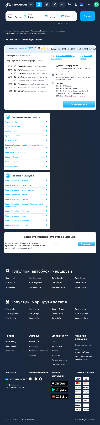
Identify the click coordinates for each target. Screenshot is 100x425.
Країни (54, 342)
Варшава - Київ (35, 287)
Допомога (10, 351)
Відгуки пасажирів (59, 360)
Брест (21, 91)
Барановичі (22, 87)
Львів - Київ (56, 318)
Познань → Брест (12, 140)
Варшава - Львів (58, 287)
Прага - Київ (10, 278)
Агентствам (33, 346)
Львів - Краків (57, 278)
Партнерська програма (38, 351)
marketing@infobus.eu (15, 387)
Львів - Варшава (35, 283)
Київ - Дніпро (34, 314)
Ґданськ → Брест (12, 166)
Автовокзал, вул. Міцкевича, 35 (36, 91)
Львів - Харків (80, 287)
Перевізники (57, 351)
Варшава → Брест (12, 122)
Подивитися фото (22, 55)
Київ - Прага (10, 283)
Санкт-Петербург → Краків (16, 216)
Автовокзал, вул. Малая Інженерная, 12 (37, 70)
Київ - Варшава (35, 278)
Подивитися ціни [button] (79, 104)
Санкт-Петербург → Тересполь (18, 185)
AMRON (28, 48)
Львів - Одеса (80, 309)
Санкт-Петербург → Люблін (16, 194)
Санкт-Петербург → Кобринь (17, 220)
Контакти (11, 372)
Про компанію (11, 346)
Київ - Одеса (34, 309)
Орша (20, 80)
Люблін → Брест (12, 131)
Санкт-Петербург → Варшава (17, 180)
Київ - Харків (11, 318)
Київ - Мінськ (57, 283)
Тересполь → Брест (13, 126)
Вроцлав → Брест (12, 136)
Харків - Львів (80, 283)
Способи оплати (58, 364)
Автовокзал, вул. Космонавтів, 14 (38, 77)
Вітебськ (21, 77)
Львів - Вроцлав (12, 287)
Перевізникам (34, 342)
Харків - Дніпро (58, 309)
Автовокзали (57, 346)
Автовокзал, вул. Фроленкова (39, 88)
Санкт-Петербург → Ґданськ (17, 211)
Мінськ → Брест (11, 162)
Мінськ (21, 84)
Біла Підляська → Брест (15, 152)
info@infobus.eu (12, 385)
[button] (62, 4)
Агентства (56, 355)
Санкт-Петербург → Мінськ (16, 199)
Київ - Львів (10, 309)
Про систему (11, 342)
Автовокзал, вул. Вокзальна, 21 (35, 73)
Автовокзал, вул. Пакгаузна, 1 (34, 80)
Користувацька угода (84, 345)
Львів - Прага (80, 278)
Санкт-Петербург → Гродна (16, 225)
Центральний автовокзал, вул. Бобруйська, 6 (41, 84)
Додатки (32, 355)
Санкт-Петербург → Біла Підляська (19, 190)
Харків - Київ (34, 318)
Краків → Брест (11, 157)
